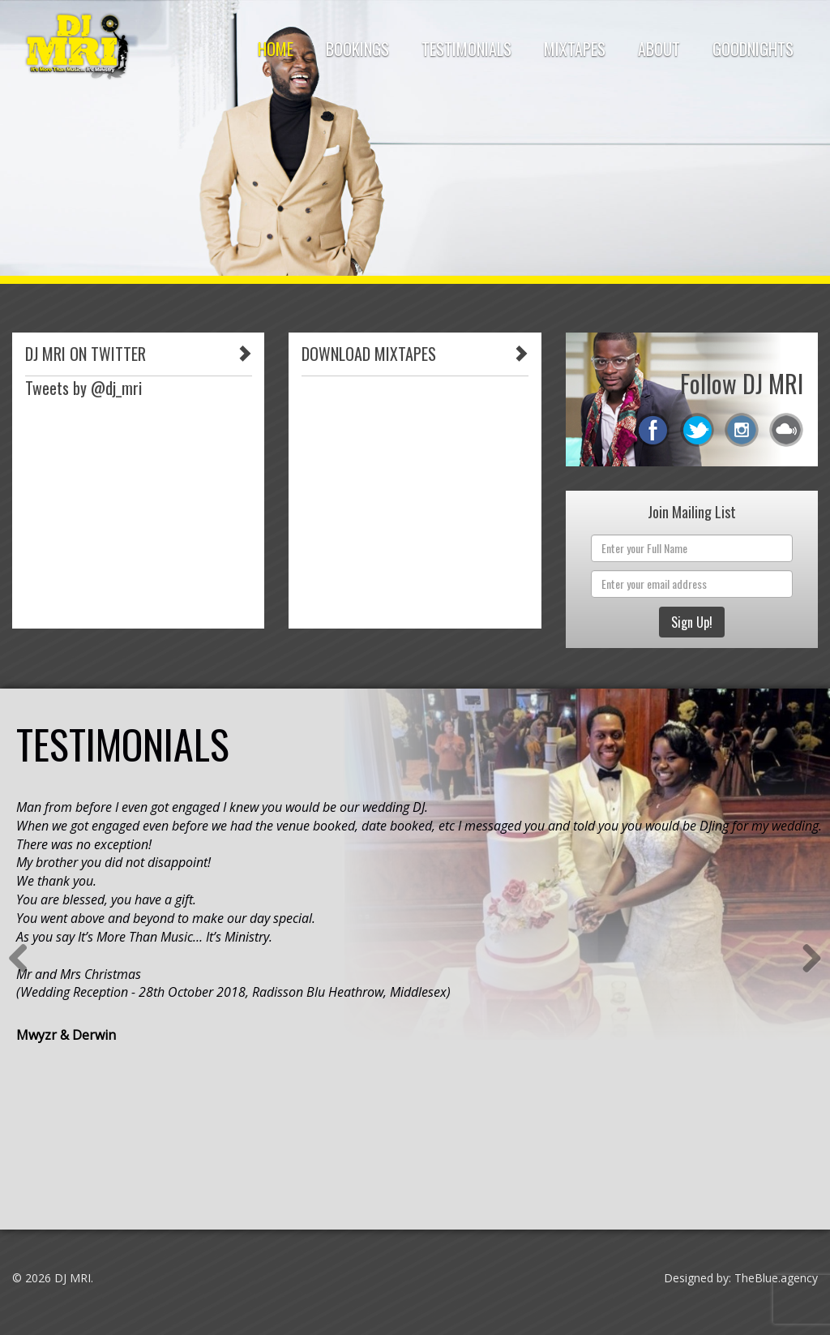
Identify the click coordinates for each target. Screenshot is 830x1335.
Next (805, 959)
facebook (652, 430)
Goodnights (753, 48)
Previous (24, 959)
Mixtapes (574, 48)
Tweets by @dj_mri (83, 388)
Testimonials (466, 48)
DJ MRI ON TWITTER (85, 353)
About (659, 48)
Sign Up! (691, 622)
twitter (697, 430)
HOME (275, 48)
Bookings (357, 48)
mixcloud (786, 430)
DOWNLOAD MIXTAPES (369, 353)
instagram (742, 430)
